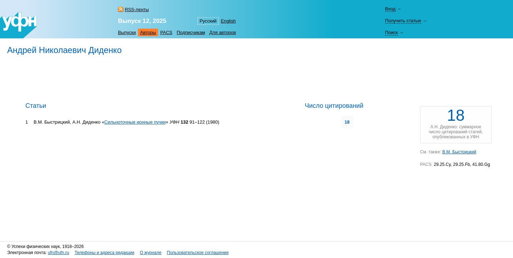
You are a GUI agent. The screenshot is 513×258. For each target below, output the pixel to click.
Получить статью (403, 20)
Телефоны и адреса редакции (104, 252)
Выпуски (127, 32)
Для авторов (222, 32)
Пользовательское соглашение (198, 252)
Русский (207, 21)
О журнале (150, 252)
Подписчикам (191, 32)
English (228, 21)
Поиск (391, 32)
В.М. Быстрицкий (459, 151)
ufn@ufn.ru (58, 252)
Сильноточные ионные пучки (135, 122)
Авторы (148, 32)
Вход (390, 8)
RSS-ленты (137, 9)
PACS (166, 32)
